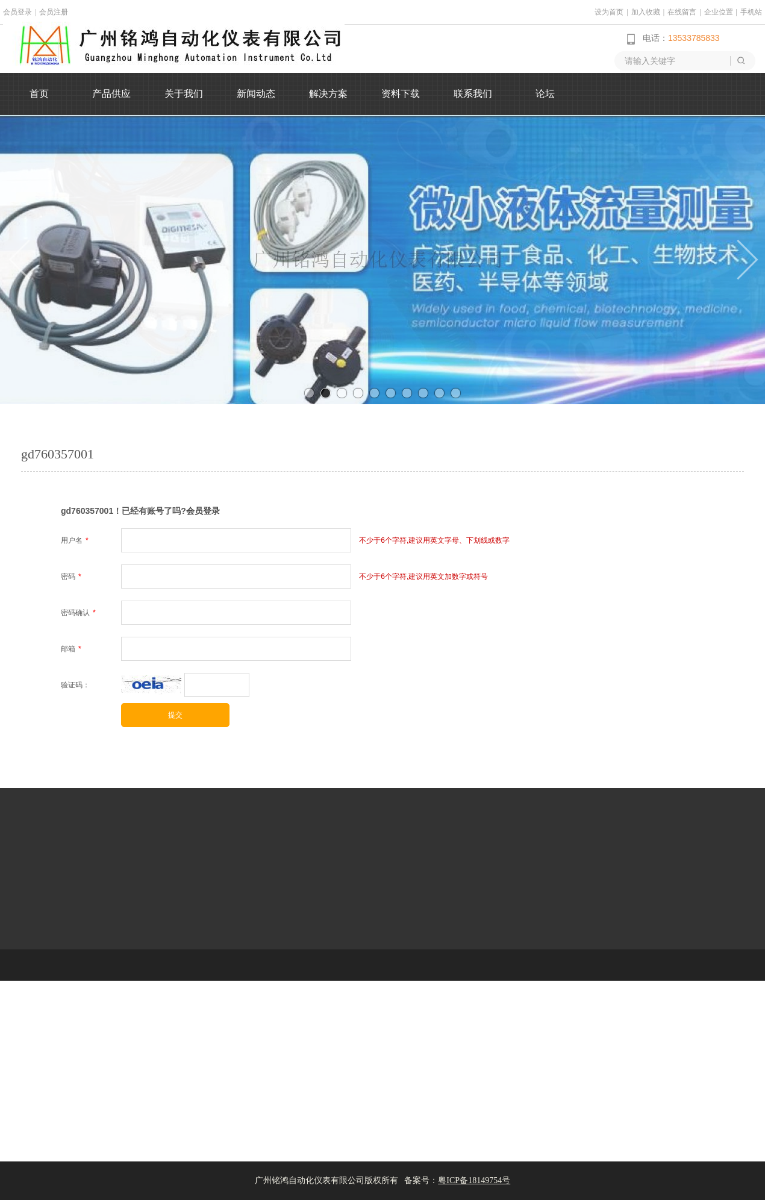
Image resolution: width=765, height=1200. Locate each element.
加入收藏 (645, 12)
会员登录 (17, 12)
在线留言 (681, 12)
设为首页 (609, 12)
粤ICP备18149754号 (474, 1180)
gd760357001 (57, 453)
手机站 (751, 12)
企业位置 (718, 12)
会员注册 (53, 12)
